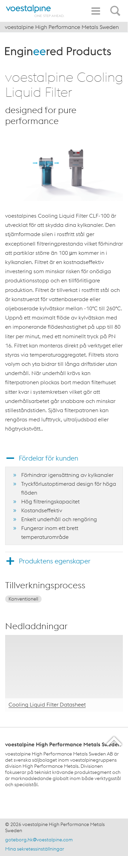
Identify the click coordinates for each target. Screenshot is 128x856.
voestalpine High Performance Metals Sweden (62, 27)
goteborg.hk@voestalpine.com (39, 840)
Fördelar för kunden (48, 458)
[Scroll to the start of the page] (114, 741)
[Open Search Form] (116, 7)
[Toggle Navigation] (95, 11)
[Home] (35, 10)
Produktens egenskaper (54, 561)
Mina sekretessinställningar (34, 849)
